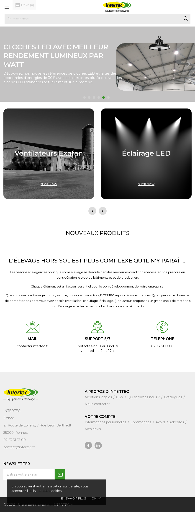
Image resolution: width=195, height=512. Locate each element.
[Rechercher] (97, 19)
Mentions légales (99, 397)
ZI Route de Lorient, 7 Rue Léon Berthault (37, 425)
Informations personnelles (106, 422)
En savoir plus (73, 498)
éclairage (106, 301)
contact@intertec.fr (19, 447)
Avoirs (161, 422)
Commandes (141, 422)
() (24, 5)
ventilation (74, 301)
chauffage (90, 301)
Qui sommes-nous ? (144, 397)
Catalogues (173, 397)
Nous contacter (97, 404)
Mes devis (93, 429)
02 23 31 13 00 (14, 440)
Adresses (177, 422)
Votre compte (100, 416)
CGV (120, 397)
